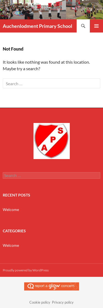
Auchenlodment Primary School (37, 26)
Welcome (11, 209)
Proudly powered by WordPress (26, 270)
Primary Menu (96, 26)
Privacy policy (63, 302)
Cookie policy (39, 302)
